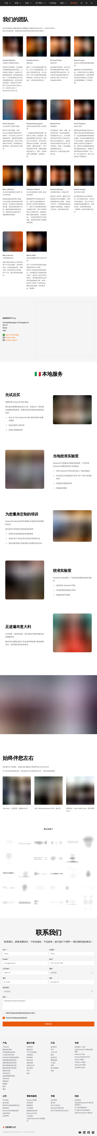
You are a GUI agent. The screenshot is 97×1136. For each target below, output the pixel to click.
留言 (5, 997)
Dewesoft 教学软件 (57, 1108)
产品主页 (6, 1047)
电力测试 (30, 1068)
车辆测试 (30, 1055)
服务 (4, 1089)
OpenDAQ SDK (80, 1067)
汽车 (52, 1049)
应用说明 (30, 1103)
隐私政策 (6, 1108)
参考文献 (6, 1103)
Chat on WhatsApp (12, 335)
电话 (51, 959)
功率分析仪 (6, 1073)
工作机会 (52, 3)
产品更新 (30, 1116)
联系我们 (48, 1024)
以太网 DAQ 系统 (8, 1055)
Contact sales (10, 337)
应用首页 (30, 1047)
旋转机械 (30, 1063)
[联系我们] (81, 3)
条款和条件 (6, 1113)
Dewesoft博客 (32, 1100)
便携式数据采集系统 (9, 1063)
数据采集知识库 (32, 1110)
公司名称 (6, 969)
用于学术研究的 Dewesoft (60, 1110)
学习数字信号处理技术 (82, 1110)
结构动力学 (30, 1065)
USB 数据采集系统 (9, 1052)
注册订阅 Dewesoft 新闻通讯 (36, 1120)
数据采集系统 (7, 1049)
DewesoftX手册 (80, 1065)
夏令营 (53, 1103)
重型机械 (54, 1060)
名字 (5, 950)
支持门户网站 (79, 1060)
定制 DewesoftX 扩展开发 (83, 1113)
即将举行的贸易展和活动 (11, 1105)
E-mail (6, 959)
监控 (28, 1073)
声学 (28, 1070)
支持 (28, 3)
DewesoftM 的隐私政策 (11, 1110)
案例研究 (30, 1105)
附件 (4, 1086)
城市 (4, 978)
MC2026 (73, 3)
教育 (52, 1055)
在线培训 (78, 1100)
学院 (63, 3)
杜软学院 (54, 1100)
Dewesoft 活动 (32, 1113)
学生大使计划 (55, 1105)
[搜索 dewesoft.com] (91, 3)
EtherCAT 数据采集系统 (11, 1057)
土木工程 (54, 1052)
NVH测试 (30, 1057)
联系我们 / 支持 (80, 1047)
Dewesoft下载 (80, 1054)
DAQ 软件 (6, 1078)
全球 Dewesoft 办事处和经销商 (84, 1051)
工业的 (53, 1063)
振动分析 (30, 1060)
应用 (18, 3)
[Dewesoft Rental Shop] (86, 3)
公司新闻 (30, 1108)
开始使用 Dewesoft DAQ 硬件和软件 (84, 1104)
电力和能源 (54, 1068)
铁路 (52, 1070)
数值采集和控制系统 (9, 1068)
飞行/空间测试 (32, 1052)
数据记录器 (6, 1070)
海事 (52, 1065)
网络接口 (6, 1081)
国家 (51, 969)
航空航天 (54, 1047)
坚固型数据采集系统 (9, 1060)
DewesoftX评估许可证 (82, 1057)
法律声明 (6, 1116)
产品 (8, 3)
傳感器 (5, 1084)
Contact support (11, 340)
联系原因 (6, 987)
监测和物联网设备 (9, 1076)
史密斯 (52, 950)
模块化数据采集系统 (9, 1065)
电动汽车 (54, 1057)
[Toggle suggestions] (92, 972)
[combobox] (71, 972)
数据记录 (30, 1049)
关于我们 (40, 3)
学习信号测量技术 (81, 1107)
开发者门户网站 (80, 1062)
